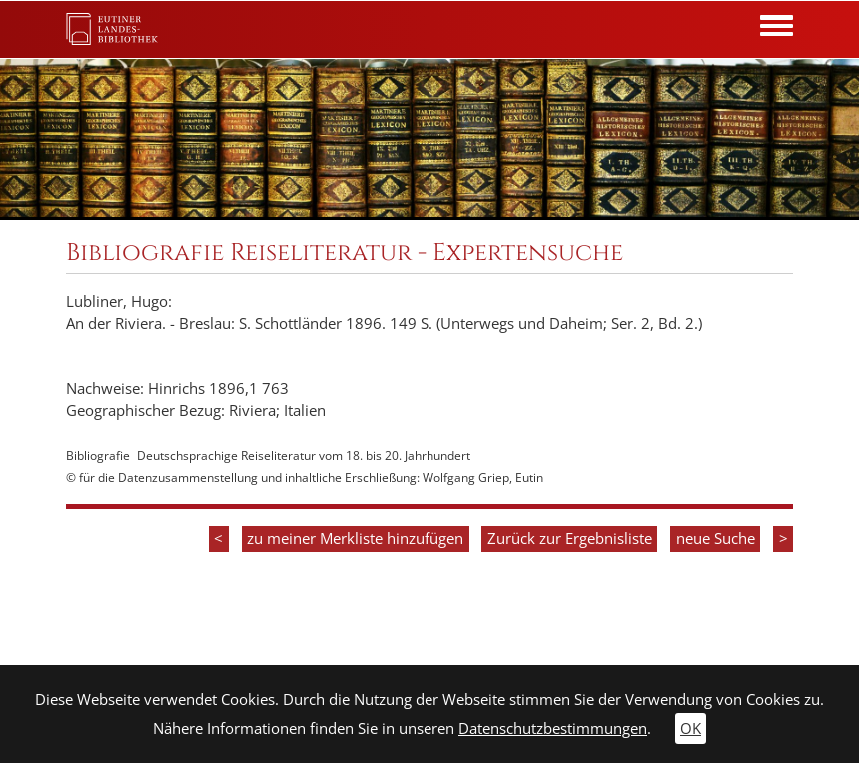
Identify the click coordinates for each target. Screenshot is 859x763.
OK (690, 728)
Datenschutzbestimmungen (552, 728)
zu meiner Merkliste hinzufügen (355, 538)
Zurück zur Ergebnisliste (569, 538)
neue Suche (715, 538)
